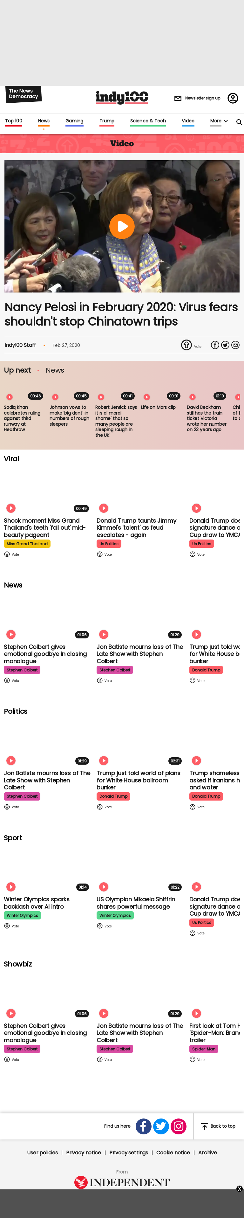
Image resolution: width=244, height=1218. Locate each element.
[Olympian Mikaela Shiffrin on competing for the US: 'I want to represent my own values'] (140, 868)
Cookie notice (173, 1153)
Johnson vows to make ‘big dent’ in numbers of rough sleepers (69, 415)
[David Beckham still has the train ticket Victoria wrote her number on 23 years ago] (208, 390)
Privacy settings (128, 1153)
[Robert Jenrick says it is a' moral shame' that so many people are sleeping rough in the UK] (116, 390)
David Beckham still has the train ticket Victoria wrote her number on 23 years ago (207, 418)
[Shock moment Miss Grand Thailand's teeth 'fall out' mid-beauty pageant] (48, 490)
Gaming (74, 121)
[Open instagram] (178, 1126)
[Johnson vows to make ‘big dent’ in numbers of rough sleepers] (71, 390)
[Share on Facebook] (215, 345)
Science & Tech (148, 121)
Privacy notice (83, 1153)
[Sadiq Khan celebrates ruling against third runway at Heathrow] (25, 390)
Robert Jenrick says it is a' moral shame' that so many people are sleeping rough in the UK (116, 421)
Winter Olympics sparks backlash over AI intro (37, 903)
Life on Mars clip (158, 407)
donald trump (206, 670)
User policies (42, 1153)
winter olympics (22, 915)
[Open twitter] (161, 1126)
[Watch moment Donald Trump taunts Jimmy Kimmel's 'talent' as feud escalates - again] (140, 490)
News (44, 121)
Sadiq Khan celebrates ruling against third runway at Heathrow (22, 418)
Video (188, 121)
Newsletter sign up (202, 98)
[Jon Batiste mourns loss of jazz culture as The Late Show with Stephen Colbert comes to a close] (140, 616)
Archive (207, 1153)
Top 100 (13, 121)
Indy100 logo (122, 98)
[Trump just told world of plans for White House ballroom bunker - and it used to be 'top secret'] (140, 742)
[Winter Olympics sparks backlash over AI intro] (48, 868)
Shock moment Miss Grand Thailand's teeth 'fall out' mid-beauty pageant (45, 528)
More (215, 121)
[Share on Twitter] (225, 345)
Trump (106, 121)
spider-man (203, 1049)
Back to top (218, 1126)
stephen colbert (22, 670)
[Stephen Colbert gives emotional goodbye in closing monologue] (48, 616)
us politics (109, 544)
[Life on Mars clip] (162, 390)
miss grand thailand (27, 544)
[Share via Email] (235, 345)
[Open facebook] (144, 1126)
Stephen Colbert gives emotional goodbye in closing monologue (45, 654)
